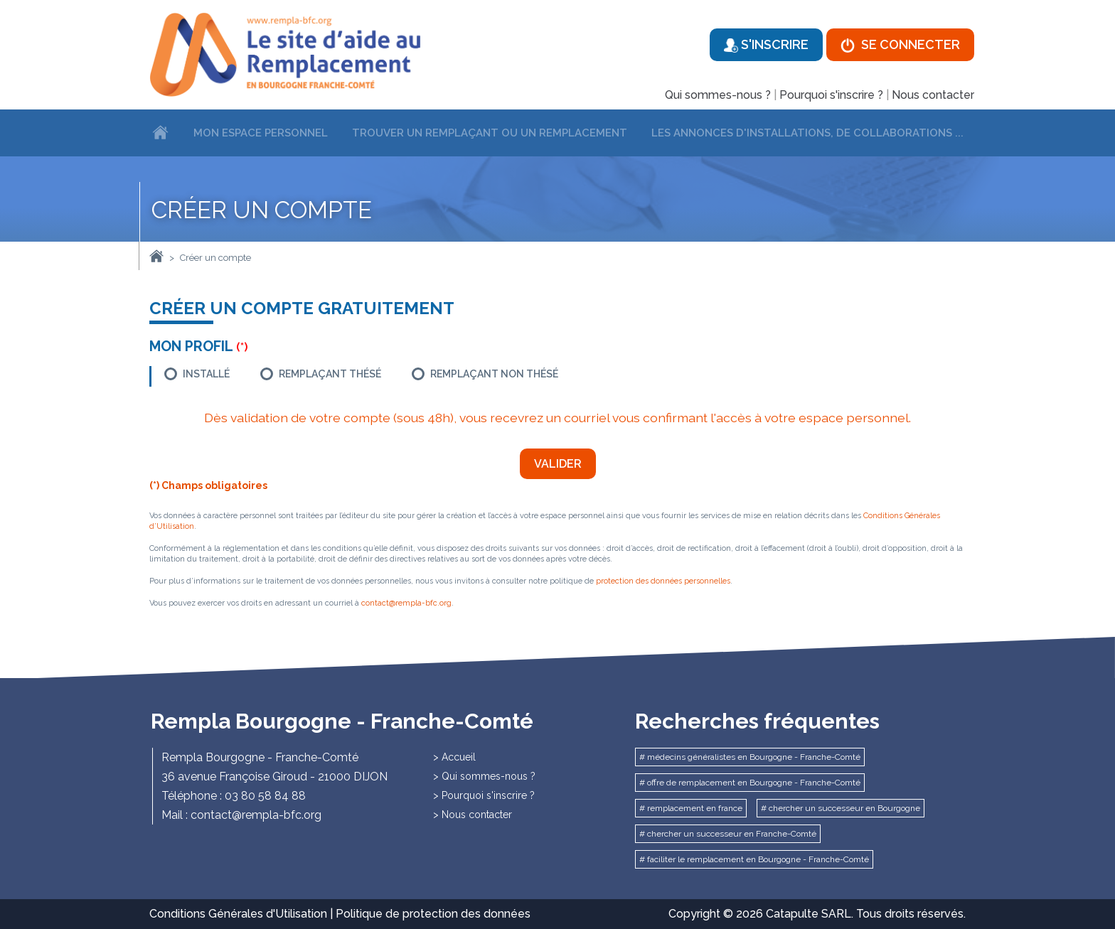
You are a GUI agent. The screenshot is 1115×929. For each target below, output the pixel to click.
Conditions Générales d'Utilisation (238, 913)
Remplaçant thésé (330, 374)
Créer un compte (215, 257)
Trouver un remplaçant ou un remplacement (489, 133)
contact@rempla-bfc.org (406, 603)
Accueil (459, 757)
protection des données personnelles (663, 581)
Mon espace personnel (260, 133)
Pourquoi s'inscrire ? (831, 95)
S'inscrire (766, 45)
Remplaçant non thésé (494, 374)
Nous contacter (933, 95)
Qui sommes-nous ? (718, 95)
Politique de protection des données (433, 913)
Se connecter (900, 45)
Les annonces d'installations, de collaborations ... (807, 133)
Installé (206, 374)
